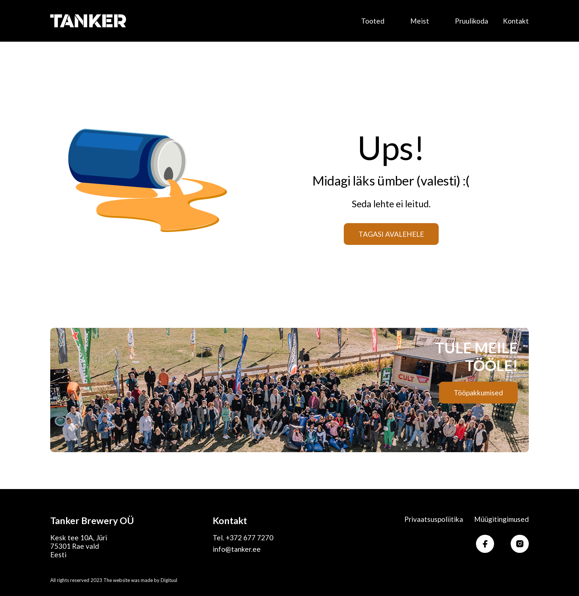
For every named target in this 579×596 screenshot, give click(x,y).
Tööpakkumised (478, 392)
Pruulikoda (471, 21)
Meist (419, 21)
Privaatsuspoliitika (433, 519)
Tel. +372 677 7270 (243, 537)
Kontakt (516, 21)
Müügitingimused (501, 519)
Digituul (169, 580)
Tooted (372, 21)
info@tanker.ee (237, 549)
